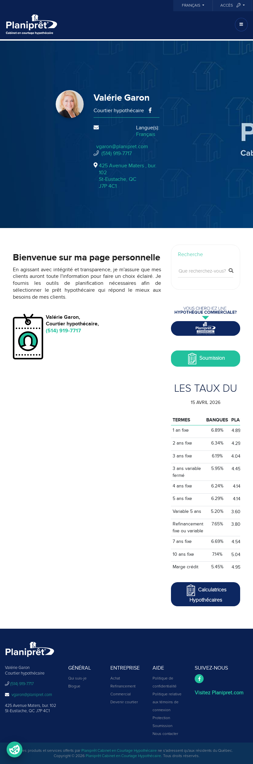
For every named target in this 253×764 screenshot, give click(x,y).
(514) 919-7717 (116, 153)
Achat (115, 679)
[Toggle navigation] (241, 24)
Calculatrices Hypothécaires (205, 593)
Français (191, 6)
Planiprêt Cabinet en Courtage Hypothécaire (119, 751)
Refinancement (122, 686)
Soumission (205, 358)
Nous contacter (165, 734)
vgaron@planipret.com (122, 146)
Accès (230, 5)
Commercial (120, 694)
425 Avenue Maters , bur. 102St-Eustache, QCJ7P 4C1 (127, 175)
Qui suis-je (77, 679)
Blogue (74, 686)
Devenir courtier (124, 702)
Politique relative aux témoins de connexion (167, 702)
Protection (161, 718)
